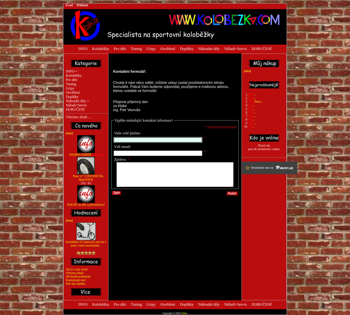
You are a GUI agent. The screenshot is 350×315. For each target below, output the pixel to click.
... (252, 94)
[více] (68, 133)
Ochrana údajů (74, 273)
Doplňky (187, 48)
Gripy (151, 48)
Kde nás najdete (75, 283)
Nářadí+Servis (235, 48)
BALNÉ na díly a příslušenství (85, 203)
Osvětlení (167, 48)
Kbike (184, 313)
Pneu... (256, 101)
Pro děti (120, 48)
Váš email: (122, 146)
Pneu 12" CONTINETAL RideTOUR (86, 176)
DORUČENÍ (262, 48)
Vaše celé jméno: (127, 133)
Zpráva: (122, 159)
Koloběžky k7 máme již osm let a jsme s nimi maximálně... (86, 242)
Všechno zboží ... (78, 117)
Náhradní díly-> (77, 101)
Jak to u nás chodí (77, 269)
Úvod (69, 5)
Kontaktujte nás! (76, 280)
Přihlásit (82, 5)
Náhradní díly (209, 48)
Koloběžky (100, 48)
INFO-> (72, 71)
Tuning (136, 48)
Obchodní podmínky (78, 276)
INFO (83, 48)
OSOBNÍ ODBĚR (86, 153)
